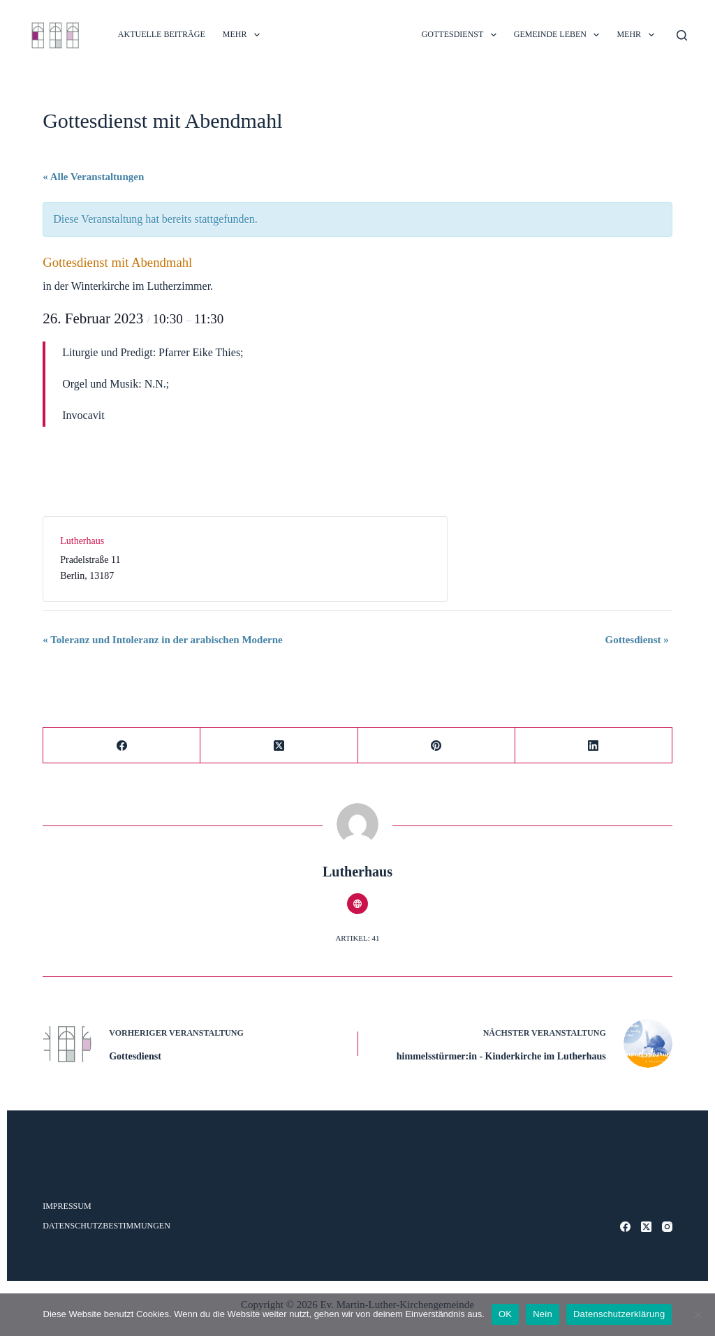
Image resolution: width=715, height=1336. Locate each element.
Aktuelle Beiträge (161, 34)
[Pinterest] (436, 745)
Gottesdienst (637, 639)
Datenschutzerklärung (619, 1314)
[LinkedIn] (593, 745)
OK (505, 1314)
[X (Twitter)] (279, 745)
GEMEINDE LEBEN (559, 35)
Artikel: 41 (357, 938)
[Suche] (682, 35)
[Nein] (698, 1314)
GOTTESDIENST (462, 35)
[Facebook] (121, 745)
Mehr (244, 35)
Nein (542, 1314)
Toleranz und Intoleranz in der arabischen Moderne (163, 639)
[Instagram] (667, 1226)
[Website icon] (357, 903)
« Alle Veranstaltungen (93, 176)
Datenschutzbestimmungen (106, 1226)
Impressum (67, 1206)
